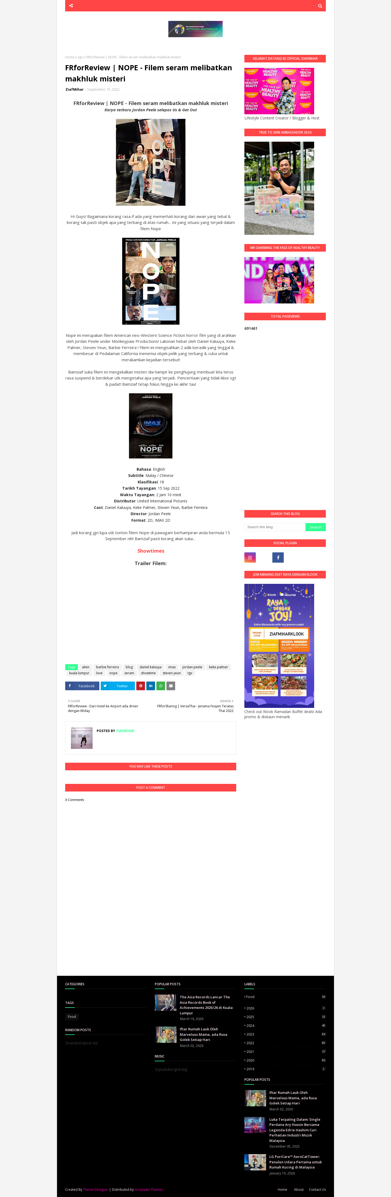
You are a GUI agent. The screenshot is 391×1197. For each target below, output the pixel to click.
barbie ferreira (107, 667)
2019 (286, 1069)
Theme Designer (95, 1189)
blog (129, 667)
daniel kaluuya (151, 667)
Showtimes (150, 550)
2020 (286, 1060)
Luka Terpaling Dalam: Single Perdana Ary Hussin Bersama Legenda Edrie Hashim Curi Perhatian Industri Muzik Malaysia (294, 1130)
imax (172, 667)
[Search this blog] (274, 527)
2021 (286, 1051)
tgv (80, 57)
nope (113, 673)
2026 (286, 1008)
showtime (148, 673)
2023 (286, 1034)
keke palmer (218, 667)
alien (85, 667)
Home (70, 57)
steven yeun (172, 673)
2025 (286, 1017)
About (299, 1189)
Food (72, 1016)
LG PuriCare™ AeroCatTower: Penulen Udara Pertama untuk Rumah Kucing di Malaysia (295, 1162)
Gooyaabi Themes (149, 1189)
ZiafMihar (74, 89)
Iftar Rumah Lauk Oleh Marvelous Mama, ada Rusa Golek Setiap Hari (203, 1034)
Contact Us (317, 1189)
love (99, 673)
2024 (286, 1025)
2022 (286, 1043)
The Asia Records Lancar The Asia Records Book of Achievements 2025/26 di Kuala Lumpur (206, 1005)
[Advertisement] (285, 420)
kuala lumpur (79, 673)
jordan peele (192, 667)
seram (129, 673)
